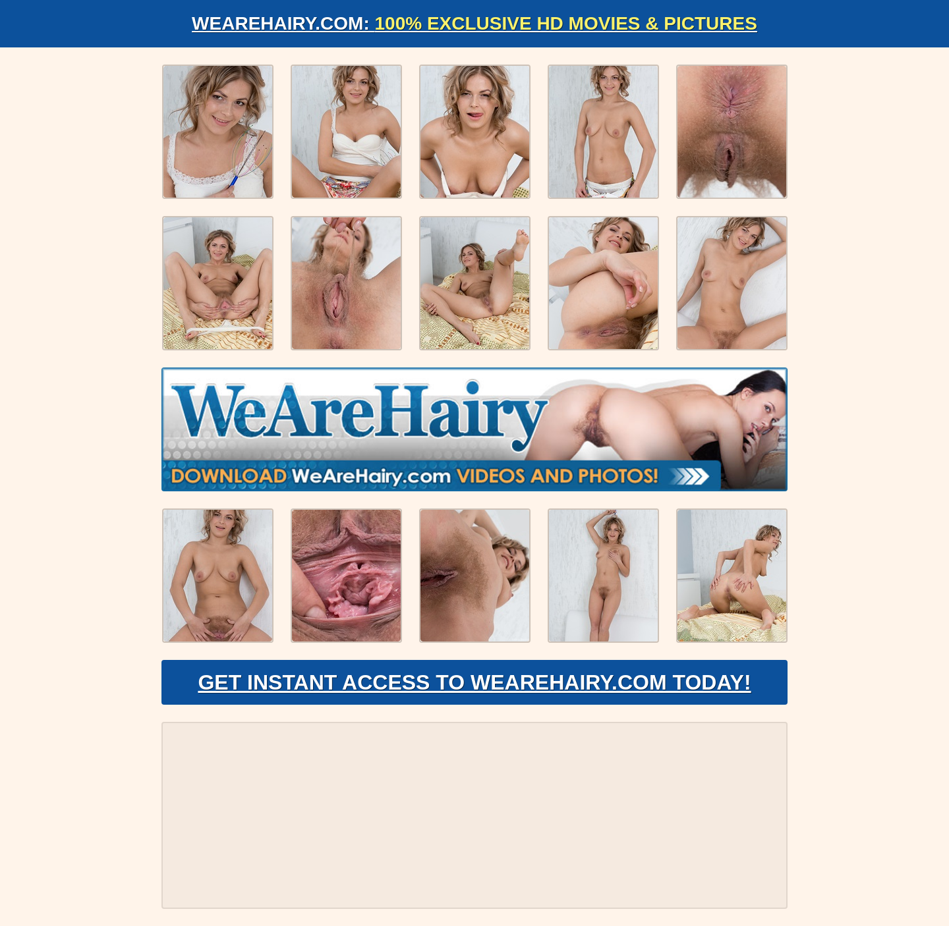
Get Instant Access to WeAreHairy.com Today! (474, 682)
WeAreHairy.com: (474, 23)
